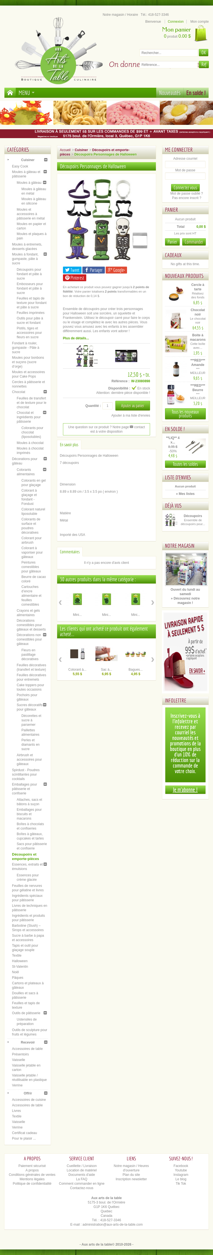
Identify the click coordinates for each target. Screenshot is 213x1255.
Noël (15, 972)
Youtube (181, 1170)
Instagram (181, 1175)
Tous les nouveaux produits (185, 414)
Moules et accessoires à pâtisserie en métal (31, 214)
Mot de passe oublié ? (186, 193)
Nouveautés (170, 92)
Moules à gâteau (29, 183)
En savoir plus (69, 444)
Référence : (120, 381)
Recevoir (28, 1042)
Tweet (72, 270)
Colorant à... (77, 670)
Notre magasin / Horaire (120, 15)
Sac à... (106, 670)
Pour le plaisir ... (24, 1138)
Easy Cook (20, 166)
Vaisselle (18, 1060)
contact (137, 427)
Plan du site (131, 1175)
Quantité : (93, 406)
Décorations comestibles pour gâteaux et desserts (31, 625)
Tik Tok (181, 1184)
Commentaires (70, 551)
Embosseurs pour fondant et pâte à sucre (30, 288)
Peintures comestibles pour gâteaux (31, 567)
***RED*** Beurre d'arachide (198, 390)
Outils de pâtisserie (26, 1013)
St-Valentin (20, 967)
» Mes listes (185, 494)
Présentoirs (20, 1054)
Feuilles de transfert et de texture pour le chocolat (31, 402)
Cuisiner (27, 160)
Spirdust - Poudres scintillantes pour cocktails (25, 774)
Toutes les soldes (185, 464)
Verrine (17, 1085)
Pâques (17, 978)
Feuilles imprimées (30, 313)
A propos (32, 1170)
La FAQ (81, 1179)
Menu (27, 92)
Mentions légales (32, 1179)
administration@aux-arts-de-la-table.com (113, 1224)
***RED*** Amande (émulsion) (198, 364)
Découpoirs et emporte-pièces (25, 856)
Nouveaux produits (184, 276)
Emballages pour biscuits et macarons (29, 814)
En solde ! (196, 92)
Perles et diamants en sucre (30, 744)
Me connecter (179, 149)
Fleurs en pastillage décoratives (29, 654)
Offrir (28, 1093)
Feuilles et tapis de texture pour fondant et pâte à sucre (31, 302)
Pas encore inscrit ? (186, 198)
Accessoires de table (27, 1049)
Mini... (77, 615)
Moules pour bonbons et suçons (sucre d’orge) (28, 362)
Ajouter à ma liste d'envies (130, 415)
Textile (16, 955)
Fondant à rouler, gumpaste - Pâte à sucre (25, 347)
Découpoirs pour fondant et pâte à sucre (29, 274)
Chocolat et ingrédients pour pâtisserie (28, 417)
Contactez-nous (81, 1188)
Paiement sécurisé (32, 1166)
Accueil (65, 150)
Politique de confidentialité (32, 1184)
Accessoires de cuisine (29, 1100)
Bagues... (136, 670)
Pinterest (74, 278)
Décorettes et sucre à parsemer (31, 720)
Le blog (181, 1179)
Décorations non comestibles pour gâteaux (29, 639)
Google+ (116, 270)
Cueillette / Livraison (82, 1166)
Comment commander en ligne (82, 1184)
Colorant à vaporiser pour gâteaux (32, 552)
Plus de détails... (76, 338)
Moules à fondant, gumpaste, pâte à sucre (25, 258)
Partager (94, 270)
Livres (16, 1111)
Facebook (181, 1166)
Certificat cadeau (24, 1133)
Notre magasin (179, 546)
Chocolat (18, 392)
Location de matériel (82, 1170)
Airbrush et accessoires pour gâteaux (29, 759)
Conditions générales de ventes (32, 1175)
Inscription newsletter (131, 1179)
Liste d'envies (178, 477)
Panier (171, 209)
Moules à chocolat (30, 443)
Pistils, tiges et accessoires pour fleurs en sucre (29, 332)
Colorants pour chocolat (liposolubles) (32, 432)
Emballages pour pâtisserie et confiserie (24, 789)
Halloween (19, 961)
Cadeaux (173, 255)
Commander (194, 242)
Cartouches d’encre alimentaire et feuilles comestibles (31, 595)
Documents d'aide (82, 1175)
